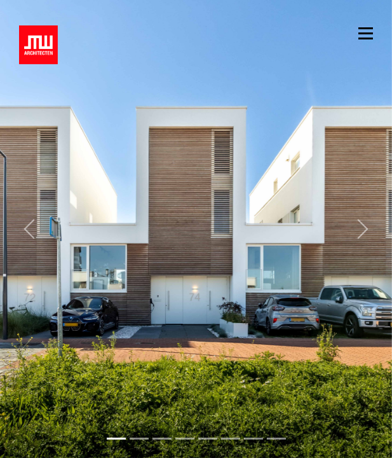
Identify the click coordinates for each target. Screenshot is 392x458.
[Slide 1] (139, 438)
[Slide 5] (230, 438)
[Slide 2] (162, 438)
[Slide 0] (116, 438)
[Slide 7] (276, 438)
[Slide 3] (184, 438)
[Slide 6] (253, 438)
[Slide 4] (207, 438)
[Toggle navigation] (365, 32)
